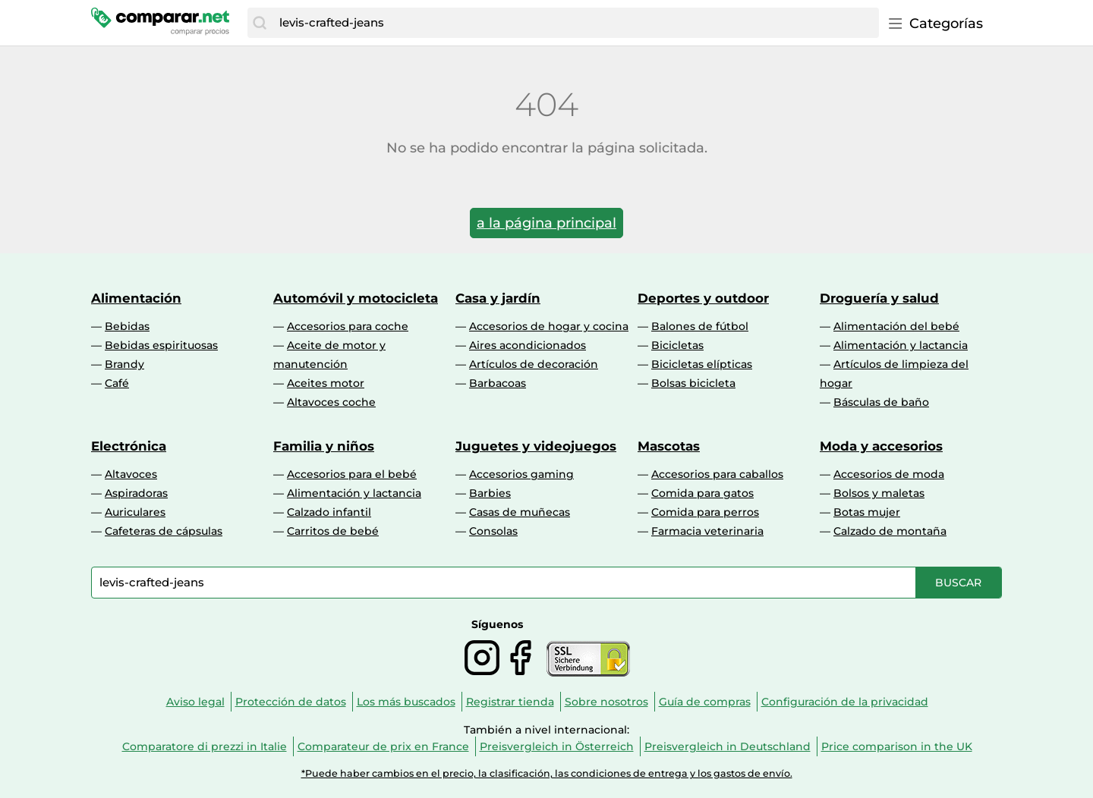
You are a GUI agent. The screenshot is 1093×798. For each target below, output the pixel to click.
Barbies (490, 493)
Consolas (493, 531)
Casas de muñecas (519, 512)
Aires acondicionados (527, 345)
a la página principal (546, 223)
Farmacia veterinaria (707, 531)
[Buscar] (259, 23)
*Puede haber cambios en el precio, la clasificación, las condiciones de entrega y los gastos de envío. (546, 773)
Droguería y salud (879, 298)
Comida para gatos (702, 493)
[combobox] (575, 23)
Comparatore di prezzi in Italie (204, 746)
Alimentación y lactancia (900, 345)
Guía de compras (705, 701)
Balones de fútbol (699, 326)
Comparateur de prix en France (383, 746)
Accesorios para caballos (717, 474)
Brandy (124, 364)
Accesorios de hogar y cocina (548, 326)
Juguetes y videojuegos (535, 446)
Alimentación (136, 298)
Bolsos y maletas (878, 493)
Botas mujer (866, 512)
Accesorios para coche (347, 326)
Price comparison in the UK (896, 746)
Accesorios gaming (521, 474)
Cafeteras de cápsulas (163, 531)
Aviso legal (195, 701)
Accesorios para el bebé (352, 474)
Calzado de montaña (890, 531)
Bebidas (127, 326)
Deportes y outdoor (703, 298)
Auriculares (135, 512)
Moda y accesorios (881, 446)
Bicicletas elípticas (701, 364)
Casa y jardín (497, 298)
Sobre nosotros (606, 701)
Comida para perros (705, 512)
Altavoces (131, 474)
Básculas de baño (881, 402)
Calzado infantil (329, 512)
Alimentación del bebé (896, 326)
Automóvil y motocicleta (355, 298)
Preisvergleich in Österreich (557, 746)
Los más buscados (406, 701)
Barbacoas (497, 383)
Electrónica (128, 446)
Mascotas (669, 446)
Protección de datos (290, 701)
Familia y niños (323, 446)
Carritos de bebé (333, 531)
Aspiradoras (136, 493)
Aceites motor (325, 383)
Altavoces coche (331, 402)
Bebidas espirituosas (161, 345)
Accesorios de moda (888, 474)
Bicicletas (677, 345)
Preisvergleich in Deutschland (727, 746)
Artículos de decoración (533, 364)
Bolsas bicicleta (693, 383)
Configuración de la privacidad (844, 701)
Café (117, 383)
